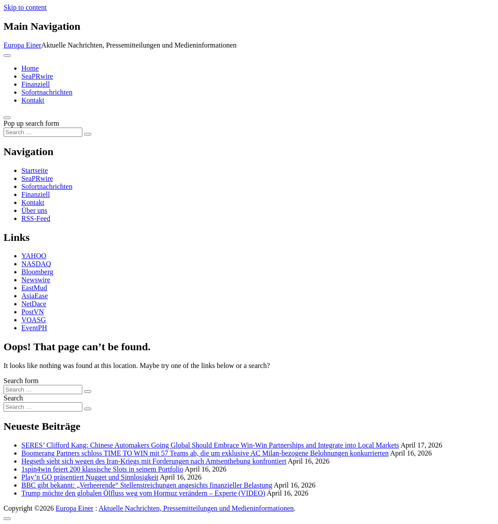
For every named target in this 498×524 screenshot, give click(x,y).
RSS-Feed (35, 218)
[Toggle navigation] (7, 55)
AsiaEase (34, 296)
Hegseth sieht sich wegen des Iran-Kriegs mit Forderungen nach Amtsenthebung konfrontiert (153, 461)
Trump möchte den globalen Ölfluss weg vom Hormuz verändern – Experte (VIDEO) (143, 493)
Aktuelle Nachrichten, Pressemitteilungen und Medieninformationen (196, 508)
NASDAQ (36, 264)
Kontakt (33, 100)
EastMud (34, 288)
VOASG (33, 320)
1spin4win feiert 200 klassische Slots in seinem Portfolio (102, 469)
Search (13, 398)
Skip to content (25, 7)
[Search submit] (87, 134)
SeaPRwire (37, 76)
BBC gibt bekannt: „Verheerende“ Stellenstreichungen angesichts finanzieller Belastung (146, 485)
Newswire (35, 280)
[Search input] (43, 132)
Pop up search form (31, 123)
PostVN (32, 312)
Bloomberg (37, 272)
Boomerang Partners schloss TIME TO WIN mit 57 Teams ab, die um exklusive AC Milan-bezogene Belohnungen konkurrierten (205, 453)
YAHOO (33, 256)
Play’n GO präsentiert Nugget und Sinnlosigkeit (89, 477)
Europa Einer (22, 45)
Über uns (34, 210)
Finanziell (35, 84)
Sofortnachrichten (47, 92)
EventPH (34, 328)
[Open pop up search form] (7, 117)
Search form (21, 380)
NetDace (33, 304)
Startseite (34, 170)
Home (30, 68)
